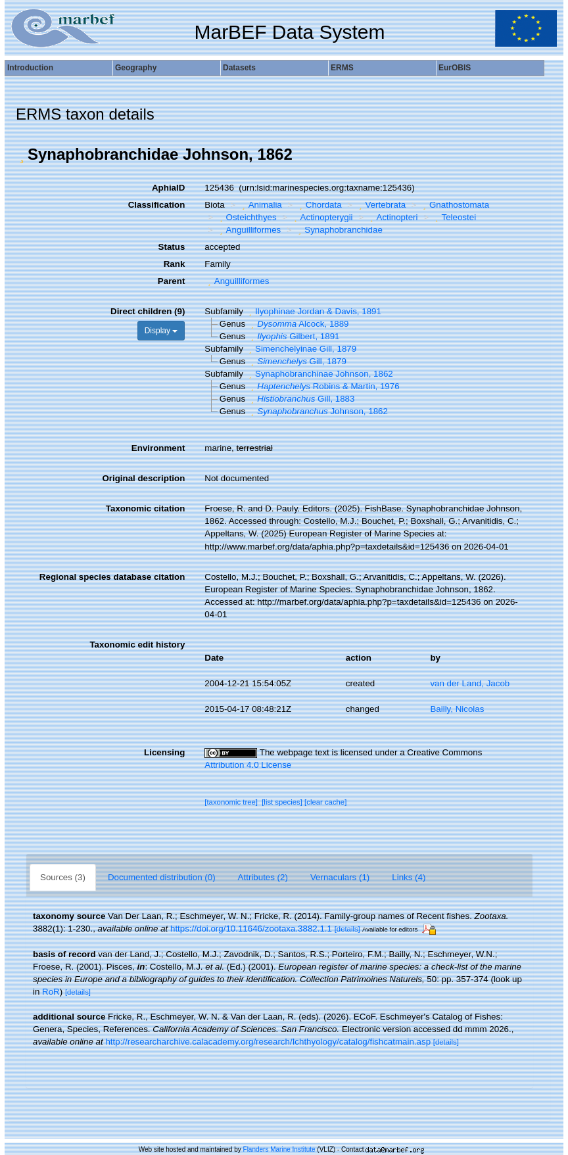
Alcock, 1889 (298, 324)
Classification (156, 205)
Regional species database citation (112, 577)
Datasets (239, 67)
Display (161, 330)
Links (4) (408, 877)
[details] (347, 929)
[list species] (282, 802)
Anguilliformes (248, 230)
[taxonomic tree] (231, 802)
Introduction (30, 67)
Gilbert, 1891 (294, 336)
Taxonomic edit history (137, 644)
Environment (158, 448)
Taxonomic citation (145, 508)
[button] (22, 154)
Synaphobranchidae (339, 230)
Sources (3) (62, 877)
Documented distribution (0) (162, 877)
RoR (51, 992)
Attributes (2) (263, 877)
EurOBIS (454, 67)
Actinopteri (392, 217)
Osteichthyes (246, 217)
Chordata (318, 205)
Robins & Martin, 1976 (324, 386)
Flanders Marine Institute (279, 1149)
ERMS (342, 67)
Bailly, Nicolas (457, 709)
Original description (143, 478)
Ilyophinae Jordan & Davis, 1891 (313, 311)
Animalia (260, 205)
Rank (174, 264)
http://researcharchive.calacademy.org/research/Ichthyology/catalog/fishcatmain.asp (268, 1042)
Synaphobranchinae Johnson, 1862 (319, 374)
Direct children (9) (147, 311)
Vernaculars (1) (339, 877)
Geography (135, 67)
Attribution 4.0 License (247, 765)
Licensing (164, 752)
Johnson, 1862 (318, 411)
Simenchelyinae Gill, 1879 (301, 349)
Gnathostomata (455, 205)
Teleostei (454, 217)
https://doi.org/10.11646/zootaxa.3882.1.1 (251, 928)
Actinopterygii (321, 217)
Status (171, 247)
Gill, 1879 (297, 361)
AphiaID (168, 188)
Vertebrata (381, 205)
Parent (171, 281)
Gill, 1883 (301, 399)
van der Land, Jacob (469, 683)
